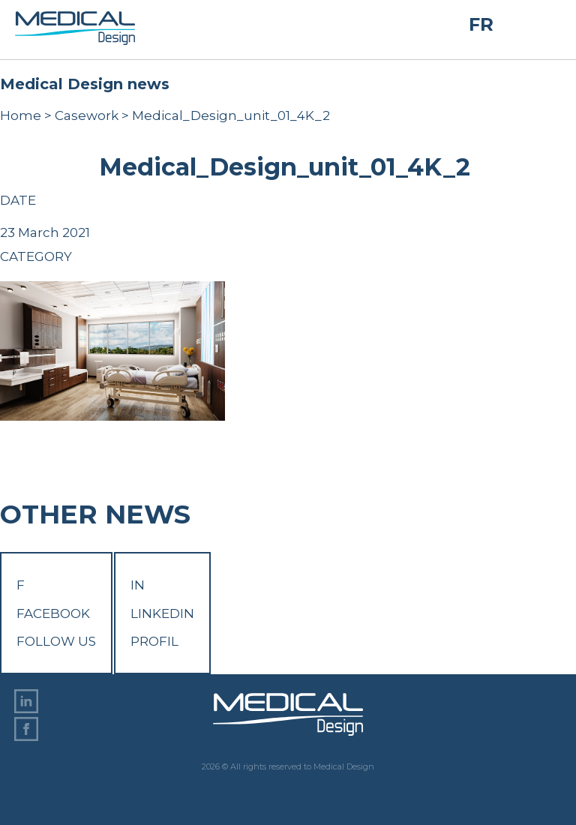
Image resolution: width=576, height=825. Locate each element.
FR (481, 24)
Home (20, 115)
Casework (86, 115)
